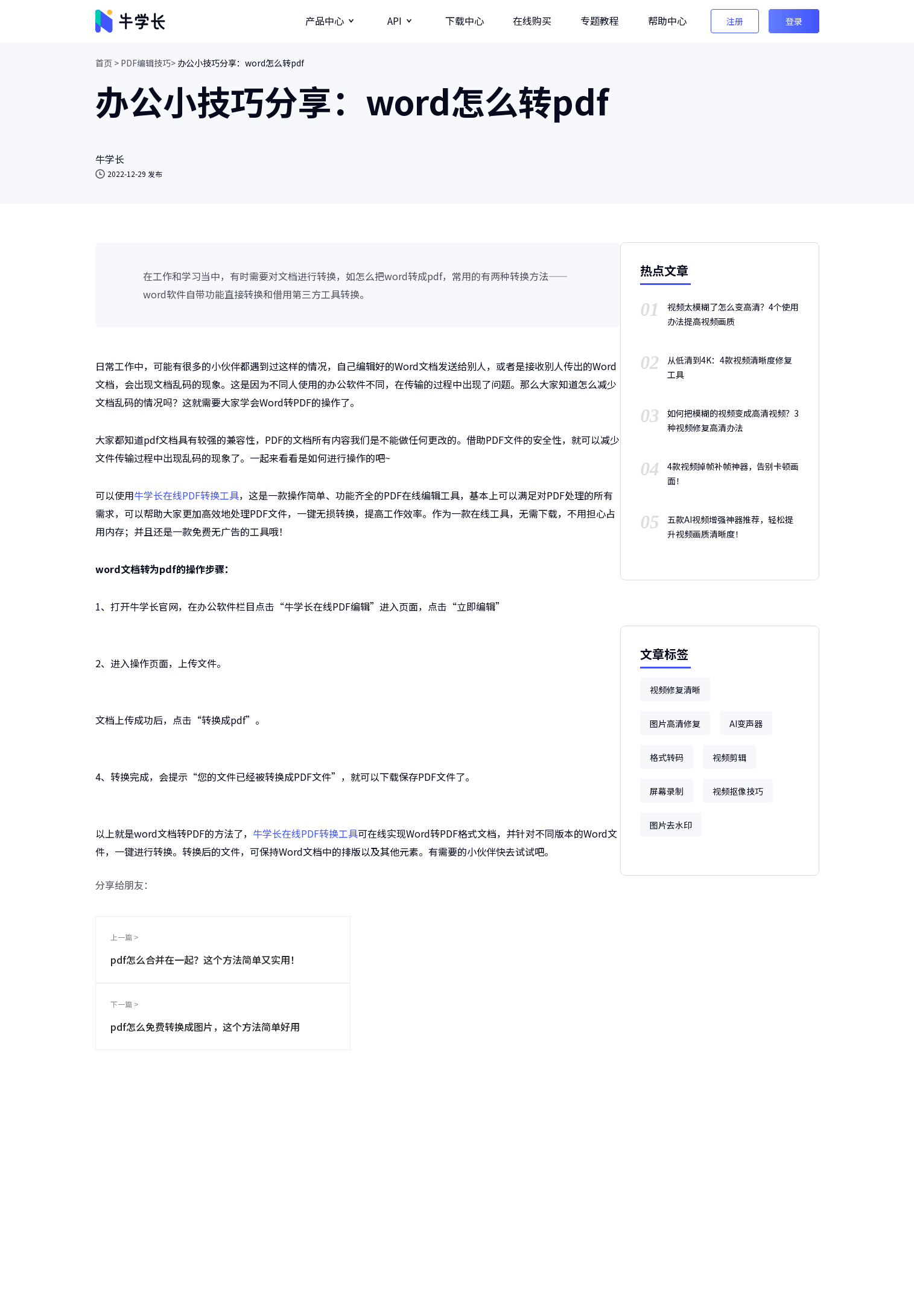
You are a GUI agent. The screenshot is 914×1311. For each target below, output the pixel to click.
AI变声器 (746, 723)
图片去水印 (671, 825)
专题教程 (599, 20)
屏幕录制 (667, 791)
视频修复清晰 (675, 690)
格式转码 (667, 757)
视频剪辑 (729, 757)
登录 (793, 21)
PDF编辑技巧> (148, 63)
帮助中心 (667, 20)
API (394, 20)
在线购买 (532, 20)
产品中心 (324, 20)
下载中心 (464, 20)
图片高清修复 (675, 723)
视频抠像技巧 (737, 791)
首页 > (107, 63)
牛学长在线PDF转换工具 (186, 495)
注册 (734, 21)
